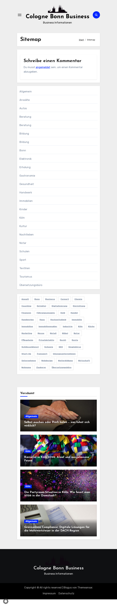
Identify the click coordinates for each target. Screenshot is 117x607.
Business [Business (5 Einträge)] (50, 307)
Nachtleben (26, 242)
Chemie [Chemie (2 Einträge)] (78, 307)
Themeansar (84, 595)
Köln (22, 225)
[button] (5, 601)
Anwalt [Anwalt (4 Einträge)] (25, 307)
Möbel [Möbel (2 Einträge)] (65, 341)
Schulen (24, 259)
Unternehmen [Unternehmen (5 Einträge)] (29, 368)
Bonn (22, 158)
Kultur (23, 233)
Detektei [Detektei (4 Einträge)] (41, 313)
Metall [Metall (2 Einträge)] (53, 341)
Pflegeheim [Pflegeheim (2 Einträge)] (27, 348)
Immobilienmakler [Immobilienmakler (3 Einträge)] (48, 334)
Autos (23, 115)
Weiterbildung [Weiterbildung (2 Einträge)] (65, 368)
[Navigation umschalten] (19, 19)
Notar (22, 250)
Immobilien (26, 208)
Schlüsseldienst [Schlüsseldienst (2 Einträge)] (30, 354)
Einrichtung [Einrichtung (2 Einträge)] (79, 313)
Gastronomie (27, 183)
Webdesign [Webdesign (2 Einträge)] (47, 368)
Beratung (25, 124)
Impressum (49, 601)
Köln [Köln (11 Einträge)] (80, 334)
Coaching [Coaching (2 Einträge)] (26, 313)
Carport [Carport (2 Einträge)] (65, 307)
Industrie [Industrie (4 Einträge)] (68, 334)
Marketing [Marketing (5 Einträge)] (27, 341)
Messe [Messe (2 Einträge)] (41, 341)
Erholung (25, 174)
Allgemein (25, 99)
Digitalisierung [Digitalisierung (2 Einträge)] (59, 313)
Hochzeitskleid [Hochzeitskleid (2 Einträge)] (58, 327)
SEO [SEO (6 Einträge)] (61, 354)
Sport (22, 267)
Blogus (67, 595)
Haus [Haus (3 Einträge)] (42, 327)
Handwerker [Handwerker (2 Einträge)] (28, 327)
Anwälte (24, 107)
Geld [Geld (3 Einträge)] (62, 320)
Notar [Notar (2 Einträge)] (77, 341)
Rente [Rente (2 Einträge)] (75, 348)
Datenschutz (66, 601)
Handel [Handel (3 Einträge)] (74, 320)
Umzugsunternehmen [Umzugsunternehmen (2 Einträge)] (64, 361)
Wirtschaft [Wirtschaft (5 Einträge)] (84, 368)
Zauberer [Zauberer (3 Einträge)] (41, 375)
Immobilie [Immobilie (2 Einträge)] (77, 327)
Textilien (24, 275)
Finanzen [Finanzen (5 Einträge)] (26, 320)
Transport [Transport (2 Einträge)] (42, 361)
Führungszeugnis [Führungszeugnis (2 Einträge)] (46, 320)
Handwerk (25, 200)
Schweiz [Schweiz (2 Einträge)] (48, 354)
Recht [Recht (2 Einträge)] (63, 348)
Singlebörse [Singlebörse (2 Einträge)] (74, 354)
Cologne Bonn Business (58, 575)
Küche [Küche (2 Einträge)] (91, 334)
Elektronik (25, 166)
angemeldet (43, 74)
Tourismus (25, 284)
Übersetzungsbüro (30, 292)
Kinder (23, 216)
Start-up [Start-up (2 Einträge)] (26, 361)
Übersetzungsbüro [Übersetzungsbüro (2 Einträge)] (61, 375)
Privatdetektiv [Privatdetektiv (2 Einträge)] (46, 348)
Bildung (24, 141)
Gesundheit (26, 191)
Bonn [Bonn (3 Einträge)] (37, 307)
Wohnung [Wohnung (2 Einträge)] (26, 375)
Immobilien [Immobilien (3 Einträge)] (27, 334)
